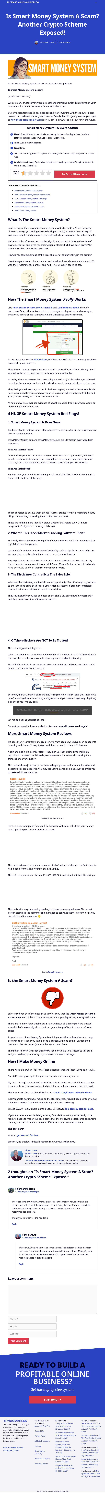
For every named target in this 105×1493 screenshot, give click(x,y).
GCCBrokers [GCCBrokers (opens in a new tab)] (40, 359)
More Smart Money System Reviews (29, 203)
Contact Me (39, 1431)
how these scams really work (27, 119)
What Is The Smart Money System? (29, 191)
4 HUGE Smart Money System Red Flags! (31, 199)
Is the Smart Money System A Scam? (29, 206)
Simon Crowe (31, 1153)
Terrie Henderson (88, 1423)
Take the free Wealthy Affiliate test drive (44, 1160)
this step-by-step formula (79, 1108)
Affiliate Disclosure (42, 1441)
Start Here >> (52, 1399)
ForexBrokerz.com (55, 972)
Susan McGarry (87, 1459)
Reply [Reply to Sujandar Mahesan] (14, 1224)
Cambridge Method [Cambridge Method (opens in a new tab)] (68, 307)
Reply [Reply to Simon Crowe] (21, 1264)
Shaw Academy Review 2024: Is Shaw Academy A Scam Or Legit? (65, 1435)
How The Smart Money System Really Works (32, 195)
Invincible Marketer (42, 1458)
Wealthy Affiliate (41, 1464)
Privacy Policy (40, 1436)
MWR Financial (44, 307)
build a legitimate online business (73, 1092)
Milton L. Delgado (88, 1435)
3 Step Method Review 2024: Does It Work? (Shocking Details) (64, 1426)
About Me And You (42, 1426)
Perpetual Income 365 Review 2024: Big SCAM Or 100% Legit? (64, 1468)
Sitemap (38, 1446)
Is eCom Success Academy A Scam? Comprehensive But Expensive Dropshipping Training (65, 1447)
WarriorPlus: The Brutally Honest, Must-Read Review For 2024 (65, 1459)
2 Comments (63, 42)
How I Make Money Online (25, 210)
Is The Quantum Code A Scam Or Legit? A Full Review (90, 1474)
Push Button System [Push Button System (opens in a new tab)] (24, 307)
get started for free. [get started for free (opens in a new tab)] (28, 1135)
